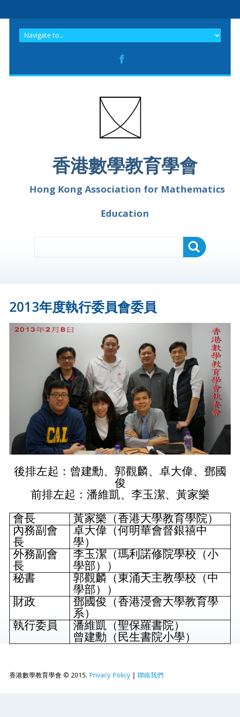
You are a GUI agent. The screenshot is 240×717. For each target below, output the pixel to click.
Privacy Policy (109, 674)
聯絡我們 (150, 674)
